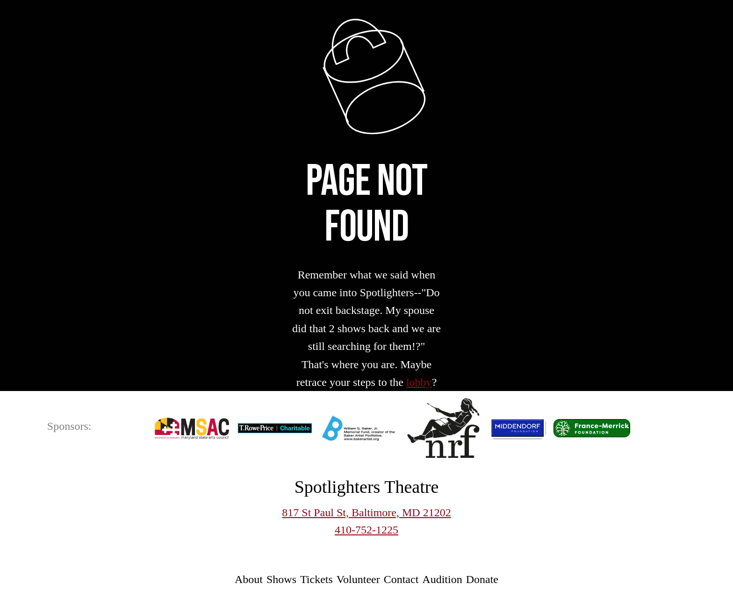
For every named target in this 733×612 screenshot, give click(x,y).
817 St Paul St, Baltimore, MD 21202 (366, 512)
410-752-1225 (366, 530)
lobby (419, 382)
